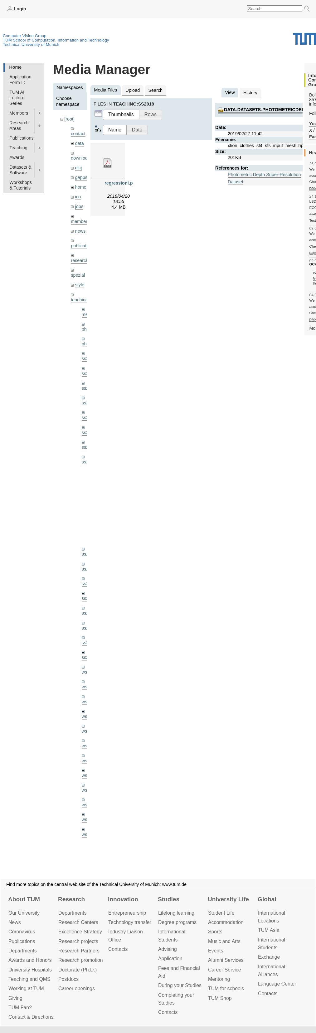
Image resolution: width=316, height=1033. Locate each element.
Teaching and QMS (29, 979)
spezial (78, 275)
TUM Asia (269, 930)
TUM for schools (226, 988)
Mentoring (219, 979)
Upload (133, 90)
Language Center (277, 983)
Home (15, 67)
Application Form (20, 79)
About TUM (24, 899)
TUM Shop (220, 998)
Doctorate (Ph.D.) (77, 969)
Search (155, 90)
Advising (167, 949)
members (80, 221)
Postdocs (68, 979)
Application (170, 958)
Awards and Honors (30, 960)
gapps (81, 177)
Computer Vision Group (24, 35)
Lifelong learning (176, 913)
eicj (78, 167)
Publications (21, 138)
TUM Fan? (20, 1007)
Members (18, 113)
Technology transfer (129, 922)
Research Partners (79, 950)
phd (85, 329)
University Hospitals (30, 969)
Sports (215, 931)
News (14, 922)
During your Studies (180, 985)
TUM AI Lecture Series (16, 98)
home (80, 187)
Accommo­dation (226, 922)
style (80, 284)
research (79, 260)
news (80, 231)
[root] (69, 118)
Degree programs (177, 922)
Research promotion (80, 960)
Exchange (269, 957)
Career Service (224, 969)
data (79, 143)
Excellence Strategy (80, 931)
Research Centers (78, 922)
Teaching (18, 147)
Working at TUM (26, 988)
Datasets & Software (20, 170)
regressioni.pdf (121, 182)
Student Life (221, 913)
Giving (15, 998)
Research (71, 899)
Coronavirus (21, 931)
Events (215, 950)
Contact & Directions (30, 1017)
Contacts (118, 949)
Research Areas (19, 125)
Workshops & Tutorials (20, 185)
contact (78, 133)
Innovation (123, 899)
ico (78, 196)
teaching (79, 299)
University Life (228, 899)
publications (83, 245)
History (250, 92)
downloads (81, 158)
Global (267, 899)
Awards (16, 157)
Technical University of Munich (31, 44)
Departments (22, 950)
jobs (79, 206)
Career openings (76, 988)
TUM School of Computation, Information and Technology (56, 40)
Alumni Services (225, 960)
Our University (24, 913)
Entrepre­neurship (127, 913)
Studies (168, 899)
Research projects (78, 941)
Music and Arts (224, 941)
